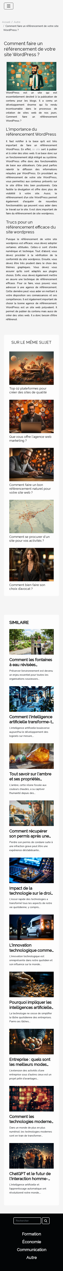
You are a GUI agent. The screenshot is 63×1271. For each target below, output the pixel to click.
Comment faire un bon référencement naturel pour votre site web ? (30, 488)
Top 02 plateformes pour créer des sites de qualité (28, 390)
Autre (17, 22)
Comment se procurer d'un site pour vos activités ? (29, 538)
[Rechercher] (27, 1220)
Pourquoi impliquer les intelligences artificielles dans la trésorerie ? (31, 1007)
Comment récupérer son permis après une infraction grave (29, 836)
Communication (31, 1249)
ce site (36, 149)
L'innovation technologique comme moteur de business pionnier (30, 953)
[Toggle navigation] (8, 6)
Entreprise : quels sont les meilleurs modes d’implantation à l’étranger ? (29, 1067)
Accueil (6, 22)
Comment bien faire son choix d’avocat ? (27, 586)
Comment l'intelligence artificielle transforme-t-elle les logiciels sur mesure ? (31, 724)
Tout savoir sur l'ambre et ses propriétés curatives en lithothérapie (30, 782)
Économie (31, 1241)
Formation (31, 1234)
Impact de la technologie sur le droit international (30, 893)
